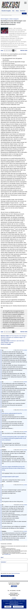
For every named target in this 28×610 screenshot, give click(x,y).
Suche (24, 13)
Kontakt (14, 598)
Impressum (14, 599)
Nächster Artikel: (13, 337)
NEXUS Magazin (5, 18)
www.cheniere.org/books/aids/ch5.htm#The (12, 413)
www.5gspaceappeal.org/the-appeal (10, 476)
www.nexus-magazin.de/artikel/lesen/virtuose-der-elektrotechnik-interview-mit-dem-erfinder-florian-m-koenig (14, 468)
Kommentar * (3, 562)
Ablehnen (8, 606)
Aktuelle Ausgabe (6, 10)
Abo (13, 10)
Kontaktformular (7, 554)
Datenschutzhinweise (15, 573)
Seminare (22, 10)
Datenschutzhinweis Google (6, 15)
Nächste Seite (23, 50)
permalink (25, 350)
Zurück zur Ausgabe (6, 344)
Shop (17, 10)
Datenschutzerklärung (13, 604)
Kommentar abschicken (7, 576)
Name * (2, 557)
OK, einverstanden (18, 606)
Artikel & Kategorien (14, 18)
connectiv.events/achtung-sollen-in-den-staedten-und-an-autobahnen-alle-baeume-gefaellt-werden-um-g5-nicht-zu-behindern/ (14, 438)
